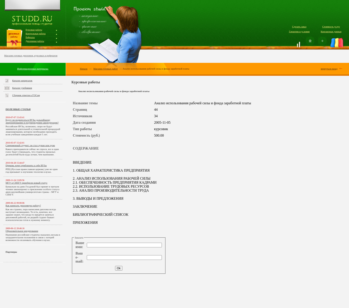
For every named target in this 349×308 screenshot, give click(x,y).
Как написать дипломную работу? (23, 205)
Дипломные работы (35, 41)
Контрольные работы (36, 33)
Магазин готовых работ (105, 68)
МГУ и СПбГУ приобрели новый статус (26, 182)
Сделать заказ (299, 26)
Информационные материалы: (33, 68)
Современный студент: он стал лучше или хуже (30, 145)
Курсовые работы (34, 30)
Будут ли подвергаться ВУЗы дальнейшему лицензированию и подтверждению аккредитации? (32, 121)
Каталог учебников (22, 87)
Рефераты (30, 37)
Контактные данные (331, 31)
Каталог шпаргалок (22, 80)
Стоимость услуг (331, 26)
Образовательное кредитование (22, 231)
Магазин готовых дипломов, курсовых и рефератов (30, 55)
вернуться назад (329, 68)
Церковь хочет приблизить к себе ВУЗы (26, 165)
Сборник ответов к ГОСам (26, 95)
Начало (83, 68)
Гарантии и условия (299, 31)
